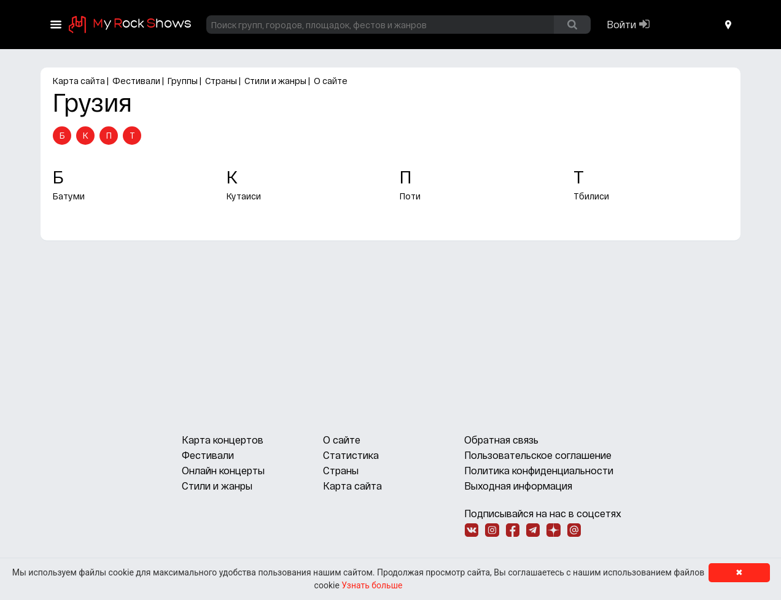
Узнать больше (371, 585)
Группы (183, 80)
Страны (221, 80)
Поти (410, 196)
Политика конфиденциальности (538, 470)
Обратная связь (501, 439)
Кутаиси (244, 196)
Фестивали (136, 80)
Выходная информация (518, 485)
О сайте (331, 80)
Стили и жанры (275, 80)
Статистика (351, 455)
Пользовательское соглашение (538, 455)
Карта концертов (222, 439)
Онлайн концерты (223, 470)
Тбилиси (591, 196)
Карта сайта (79, 80)
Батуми (69, 196)
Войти (621, 24)
